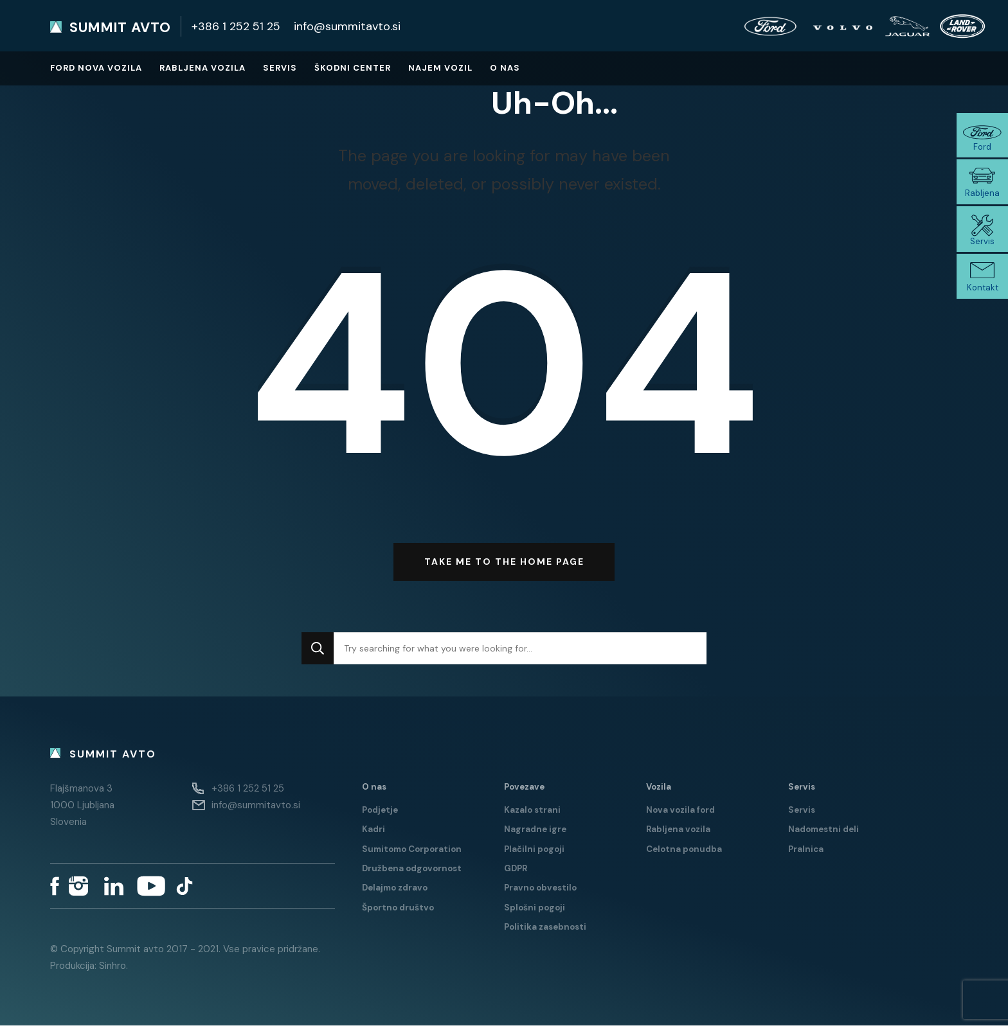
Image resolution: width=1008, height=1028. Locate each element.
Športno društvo (398, 909)
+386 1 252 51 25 (236, 26)
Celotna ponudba (684, 851)
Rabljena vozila (202, 67)
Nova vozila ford (680, 811)
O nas (505, 67)
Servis (280, 67)
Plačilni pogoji (534, 851)
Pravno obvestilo (540, 890)
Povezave (524, 788)
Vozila (658, 788)
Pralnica (806, 851)
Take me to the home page (504, 564)
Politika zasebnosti (545, 928)
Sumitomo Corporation (412, 851)
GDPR (515, 870)
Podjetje (380, 811)
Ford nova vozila (96, 67)
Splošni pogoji (534, 909)
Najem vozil (440, 67)
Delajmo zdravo (395, 890)
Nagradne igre (535, 831)
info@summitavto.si (347, 26)
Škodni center (352, 67)
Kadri (373, 831)
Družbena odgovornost (412, 870)
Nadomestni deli (823, 831)
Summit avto (120, 28)
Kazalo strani (532, 811)
